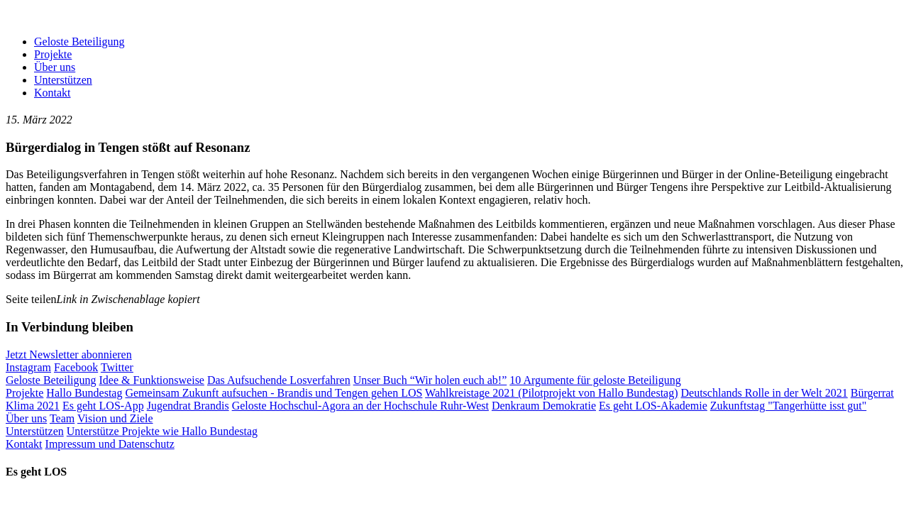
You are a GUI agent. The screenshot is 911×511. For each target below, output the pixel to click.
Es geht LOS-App (103, 406)
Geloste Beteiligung (79, 41)
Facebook (76, 367)
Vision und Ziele (115, 418)
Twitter (117, 367)
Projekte (53, 54)
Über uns (54, 67)
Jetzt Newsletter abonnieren (69, 354)
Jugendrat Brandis (188, 406)
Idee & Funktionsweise (151, 380)
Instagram (28, 367)
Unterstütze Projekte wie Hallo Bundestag (162, 431)
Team (62, 418)
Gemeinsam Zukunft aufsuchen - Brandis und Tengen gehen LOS (273, 393)
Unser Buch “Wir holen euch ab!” (430, 380)
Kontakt (52, 93)
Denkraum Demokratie (544, 406)
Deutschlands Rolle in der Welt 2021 (764, 393)
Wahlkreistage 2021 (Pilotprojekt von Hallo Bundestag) (551, 393)
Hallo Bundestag (84, 393)
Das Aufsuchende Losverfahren (278, 380)
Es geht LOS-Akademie (653, 406)
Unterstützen (63, 80)
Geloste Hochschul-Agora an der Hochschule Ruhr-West (360, 406)
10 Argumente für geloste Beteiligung (594, 380)
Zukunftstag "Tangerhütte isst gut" (788, 406)
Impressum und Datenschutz (110, 444)
